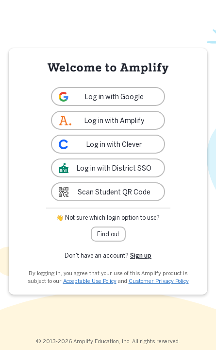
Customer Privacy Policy (159, 281)
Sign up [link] (140, 255)
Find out (108, 234)
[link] (108, 96)
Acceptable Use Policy (89, 281)
